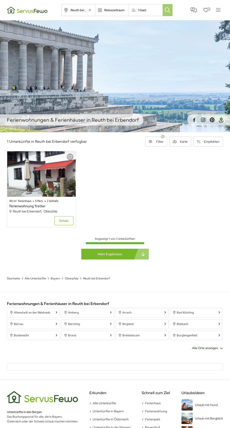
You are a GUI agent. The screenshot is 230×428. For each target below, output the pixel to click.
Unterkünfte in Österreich (111, 419)
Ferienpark (152, 419)
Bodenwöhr (21, 335)
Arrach (126, 312)
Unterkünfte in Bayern (108, 411)
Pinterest (212, 120)
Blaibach (182, 324)
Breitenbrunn (131, 335)
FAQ (194, 10)
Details (64, 221)
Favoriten (209, 9)
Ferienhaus (153, 403)
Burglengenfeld (187, 335)
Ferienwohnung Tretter (27, 206)
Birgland (128, 324)
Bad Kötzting (185, 312)
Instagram (203, 120)
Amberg (73, 312)
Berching (74, 324)
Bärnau (18, 324)
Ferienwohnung (156, 411)
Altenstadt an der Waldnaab (32, 312)
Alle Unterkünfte (104, 403)
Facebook (194, 120)
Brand (72, 335)
